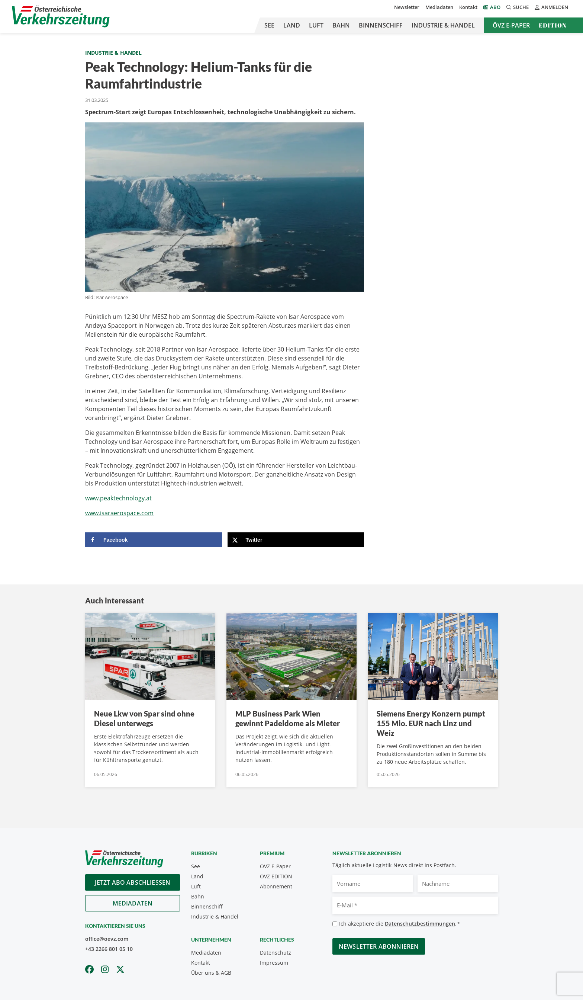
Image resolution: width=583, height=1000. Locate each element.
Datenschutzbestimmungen (420, 923)
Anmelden (551, 7)
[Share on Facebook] (153, 539)
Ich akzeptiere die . (399, 924)
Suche (517, 7)
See (269, 25)
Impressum (274, 962)
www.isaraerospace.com (119, 513)
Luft (316, 25)
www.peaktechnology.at (118, 498)
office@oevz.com (106, 938)
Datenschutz (275, 952)
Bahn (341, 25)
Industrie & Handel (443, 25)
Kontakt (468, 7)
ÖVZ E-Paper (511, 25)
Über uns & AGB (211, 972)
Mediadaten (439, 7)
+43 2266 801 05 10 (109, 948)
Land (291, 25)
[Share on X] (296, 539)
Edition (553, 25)
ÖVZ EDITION (276, 876)
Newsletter (406, 7)
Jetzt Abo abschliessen (133, 882)
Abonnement (276, 886)
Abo (495, 7)
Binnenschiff (381, 25)
